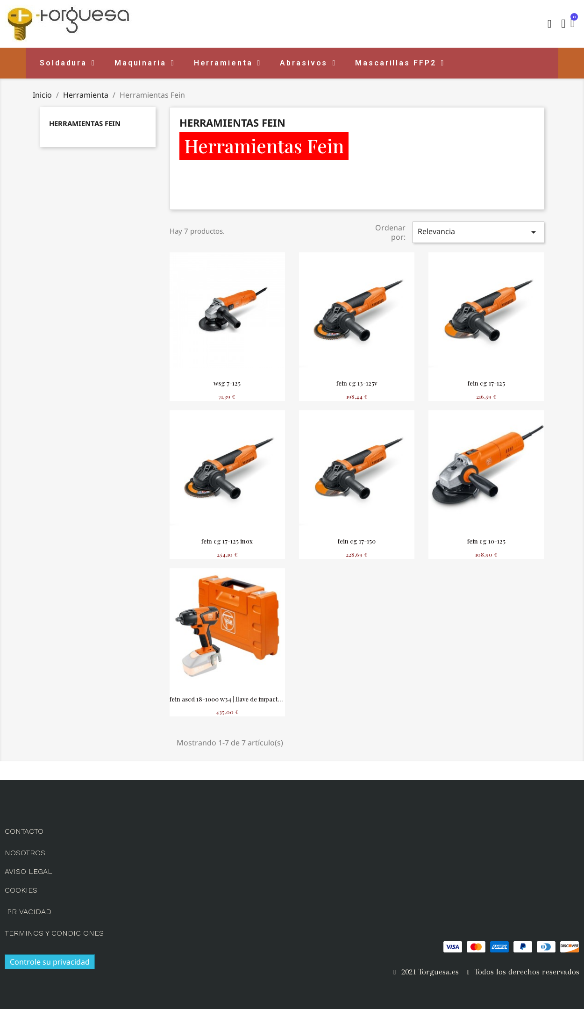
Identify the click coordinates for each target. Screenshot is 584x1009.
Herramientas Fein (85, 123)
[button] (549, 23)
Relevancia (478, 232)
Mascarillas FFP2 (400, 63)
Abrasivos (308, 63)
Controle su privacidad (50, 962)
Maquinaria (144, 63)
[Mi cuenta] (563, 24)
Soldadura (68, 63)
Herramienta (228, 63)
